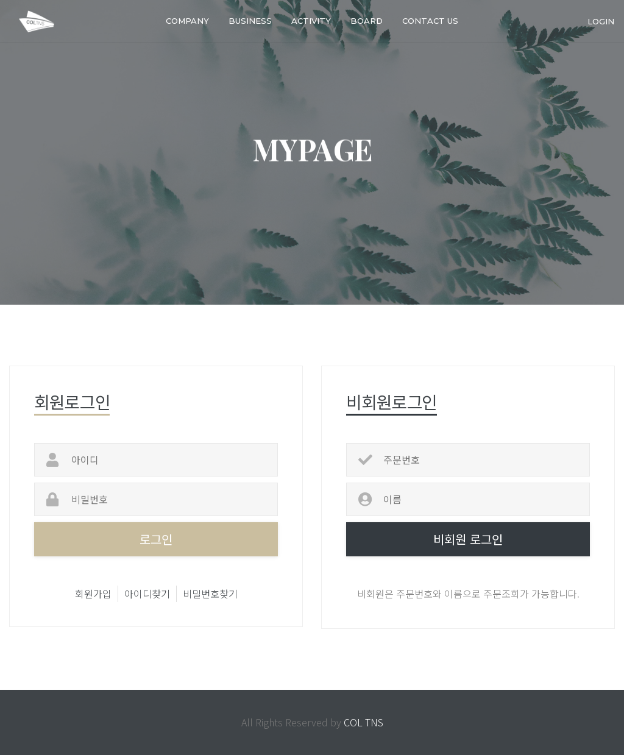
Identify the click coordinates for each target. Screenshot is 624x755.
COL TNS (363, 722)
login (600, 21)
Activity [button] (311, 21)
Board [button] (366, 21)
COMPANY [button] (187, 21)
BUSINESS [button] (250, 21)
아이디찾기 (147, 593)
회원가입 (93, 593)
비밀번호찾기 (210, 593)
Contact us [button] (430, 21)
